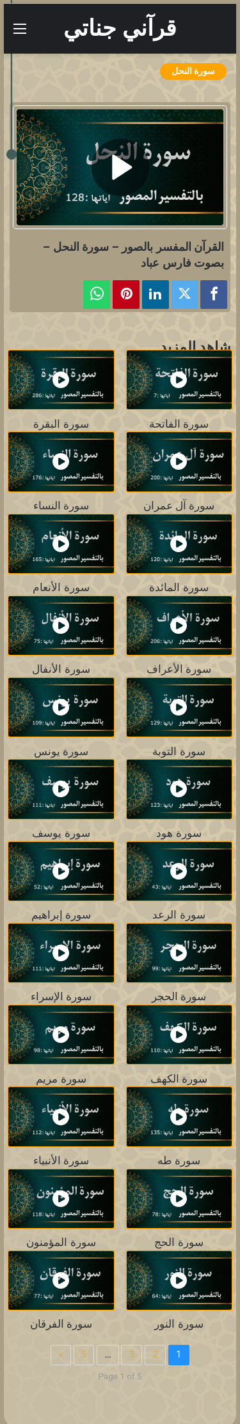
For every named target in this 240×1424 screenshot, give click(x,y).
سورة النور (178, 1324)
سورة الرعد (178, 915)
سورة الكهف (178, 1079)
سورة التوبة (178, 752)
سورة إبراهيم (61, 915)
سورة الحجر (179, 997)
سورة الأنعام (61, 587)
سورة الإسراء (61, 997)
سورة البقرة (60, 424)
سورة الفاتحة (179, 424)
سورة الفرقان (61, 1324)
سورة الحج (178, 1242)
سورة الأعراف (179, 669)
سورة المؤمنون (60, 1242)
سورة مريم (61, 1079)
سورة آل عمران (178, 506)
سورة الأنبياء (61, 1161)
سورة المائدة (178, 587)
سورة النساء (61, 506)
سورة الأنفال (61, 669)
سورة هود (178, 833)
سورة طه (178, 1161)
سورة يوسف (61, 833)
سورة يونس (61, 752)
